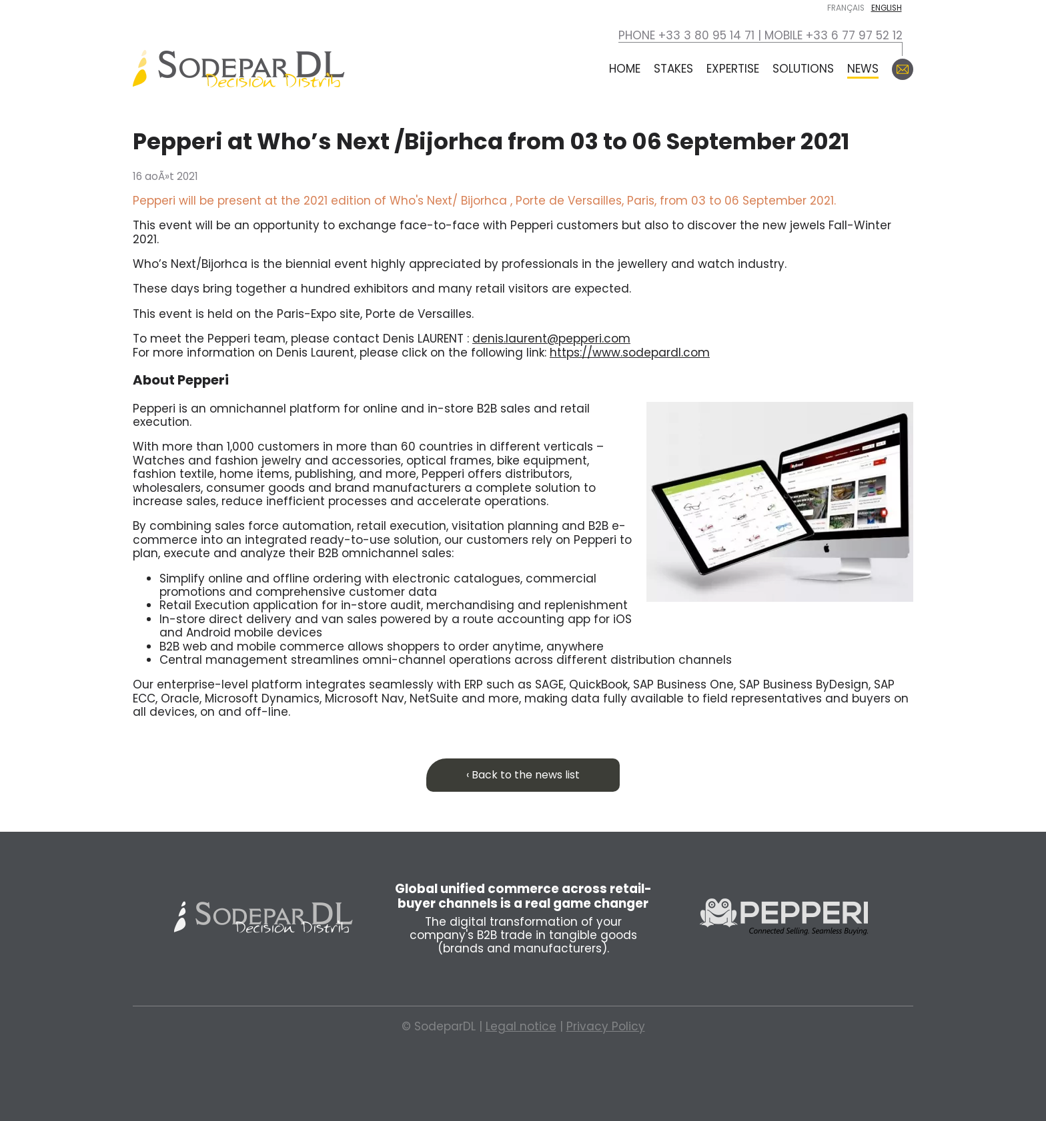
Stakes (673, 69)
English (886, 8)
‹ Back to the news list (523, 774)
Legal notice (521, 1026)
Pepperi (783, 917)
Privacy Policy (605, 1026)
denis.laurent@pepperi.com (551, 339)
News (863, 69)
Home (624, 69)
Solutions (803, 69)
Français (846, 8)
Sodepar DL (263, 917)
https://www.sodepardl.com (630, 353)
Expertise (732, 69)
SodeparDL (239, 69)
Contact (902, 69)
